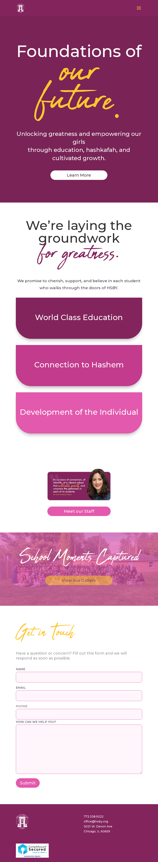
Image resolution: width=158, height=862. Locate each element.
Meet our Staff (79, 483)
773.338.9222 (93, 788)
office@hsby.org (96, 793)
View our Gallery (79, 552)
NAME (79, 645)
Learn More (79, 146)
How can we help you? (79, 719)
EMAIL (79, 663)
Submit (28, 754)
